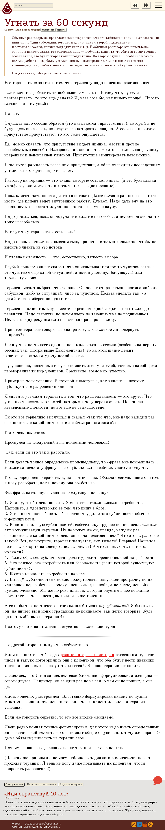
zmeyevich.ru (52, 826)
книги (61, 29)
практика (48, 29)
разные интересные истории (87, 655)
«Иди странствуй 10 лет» (36, 794)
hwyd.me (36, 826)
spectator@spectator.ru (47, 823)
